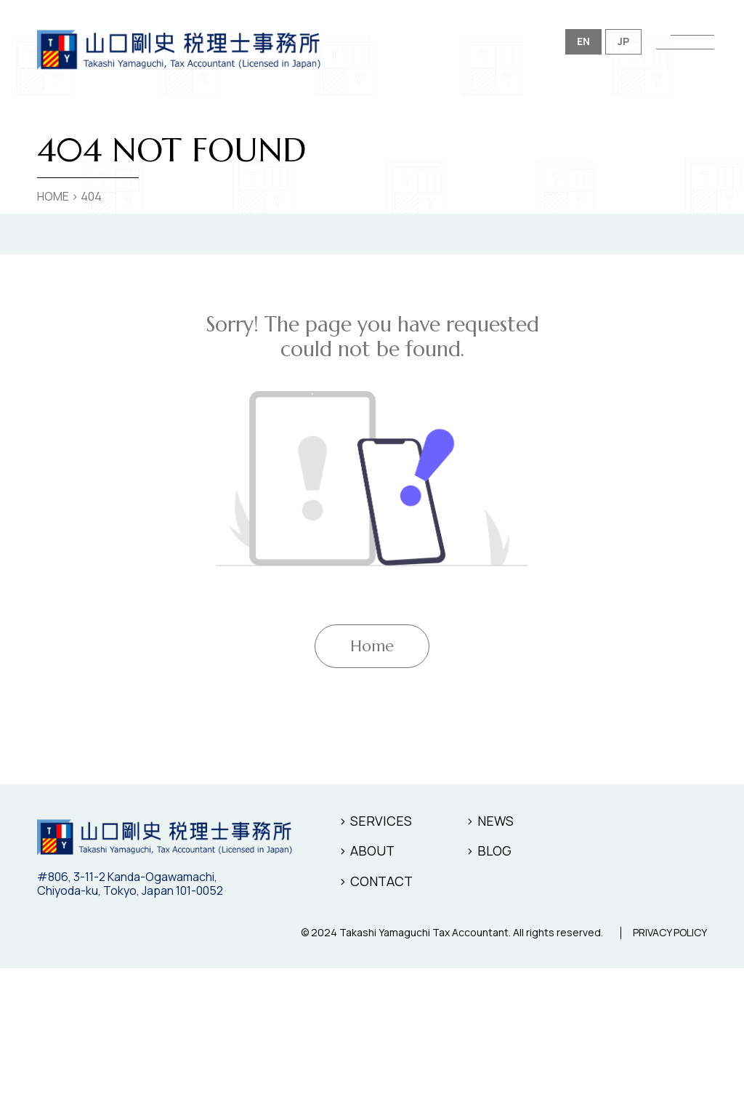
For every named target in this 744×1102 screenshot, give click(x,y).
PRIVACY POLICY (670, 933)
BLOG (494, 850)
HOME (53, 196)
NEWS (495, 820)
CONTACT (381, 881)
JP (623, 41)
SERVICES (381, 820)
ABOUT (372, 850)
